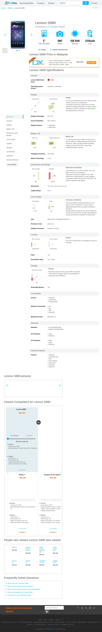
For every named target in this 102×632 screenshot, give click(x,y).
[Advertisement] (51, 15)
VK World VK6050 (42, 561)
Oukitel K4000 (55, 561)
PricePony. (50, 629)
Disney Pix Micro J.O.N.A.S (9, 622)
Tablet (45, 619)
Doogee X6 (28, 561)
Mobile (40, 619)
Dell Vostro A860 (59, 622)
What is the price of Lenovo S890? (18, 583)
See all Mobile (12, 164)
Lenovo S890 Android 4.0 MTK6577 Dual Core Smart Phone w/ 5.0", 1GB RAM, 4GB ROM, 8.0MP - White (60, 62)
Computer (51, 619)
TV (62, 619)
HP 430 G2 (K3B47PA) (25, 622)
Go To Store (91, 62)
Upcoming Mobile (26, 3)
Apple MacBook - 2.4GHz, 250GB (87, 622)
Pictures (42, 50)
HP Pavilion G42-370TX (67, 624)
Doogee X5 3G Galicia (52, 475)
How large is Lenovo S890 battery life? (19, 595)
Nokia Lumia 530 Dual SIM (42, 550)
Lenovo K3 (14, 561)
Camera (57, 619)
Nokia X (22, 475)
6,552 (52, 80)
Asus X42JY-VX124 (53, 624)
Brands (51, 3)
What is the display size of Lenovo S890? (20, 592)
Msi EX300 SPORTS (40, 624)
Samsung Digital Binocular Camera (43, 622)
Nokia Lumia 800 (55, 549)
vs (38, 422)
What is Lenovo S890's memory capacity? (20, 586)
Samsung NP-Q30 (71, 622)
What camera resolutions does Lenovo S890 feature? (23, 589)
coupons (40, 3)
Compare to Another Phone (59, 50)
